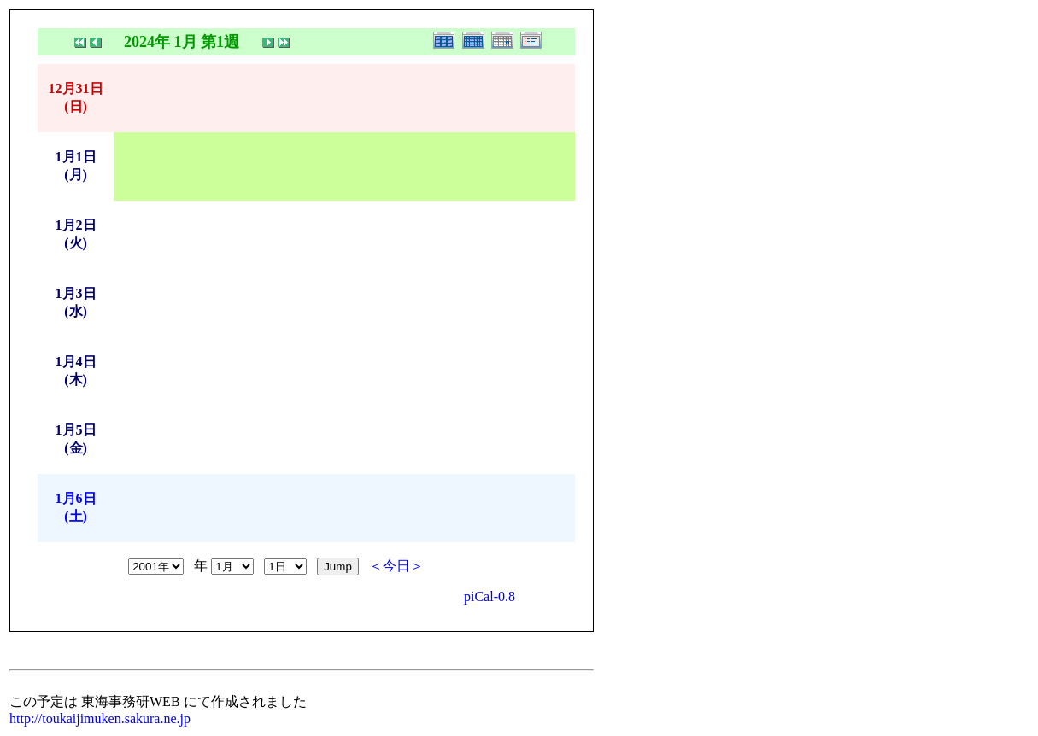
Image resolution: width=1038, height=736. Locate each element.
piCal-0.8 (489, 596)
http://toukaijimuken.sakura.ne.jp (100, 718)
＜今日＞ (396, 565)
